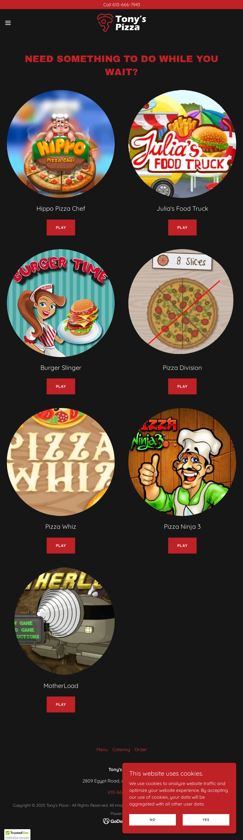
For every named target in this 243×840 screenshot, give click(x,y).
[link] (121, 22)
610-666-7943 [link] (121, 792)
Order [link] (141, 749)
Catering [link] (121, 749)
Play (61, 227)
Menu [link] (102, 749)
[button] (20, 22)
